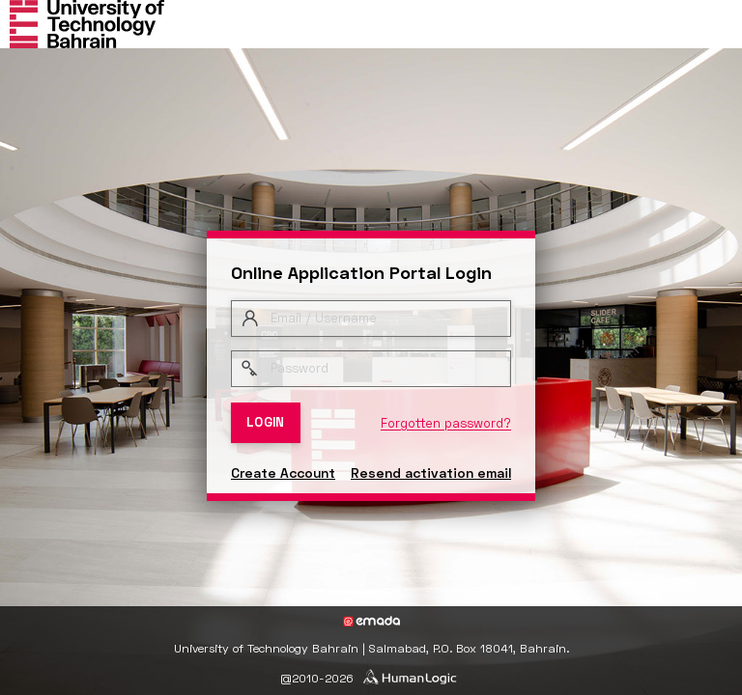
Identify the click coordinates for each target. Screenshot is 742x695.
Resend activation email (431, 472)
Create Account (283, 472)
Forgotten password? (446, 423)
